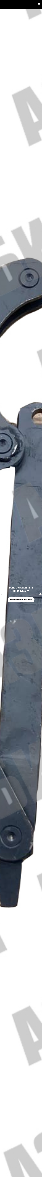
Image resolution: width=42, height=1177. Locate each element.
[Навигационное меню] (39, 3)
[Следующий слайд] (40, 594)
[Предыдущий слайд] (1, 594)
